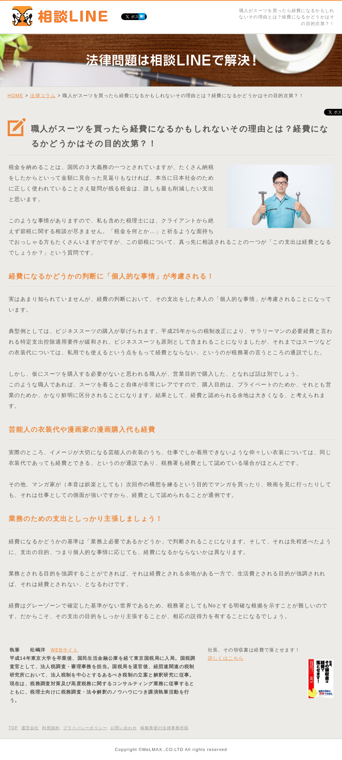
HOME (16, 95)
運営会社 (30, 728)
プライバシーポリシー (85, 728)
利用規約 (51, 728)
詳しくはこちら (226, 658)
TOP (13, 728)
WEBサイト (64, 649)
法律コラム (43, 95)
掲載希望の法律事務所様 (164, 728)
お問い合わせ (123, 728)
